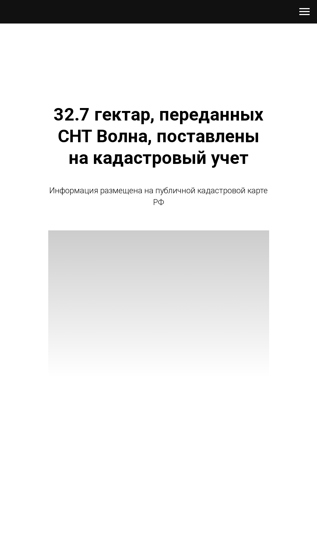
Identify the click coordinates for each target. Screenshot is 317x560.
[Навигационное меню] (304, 11)
